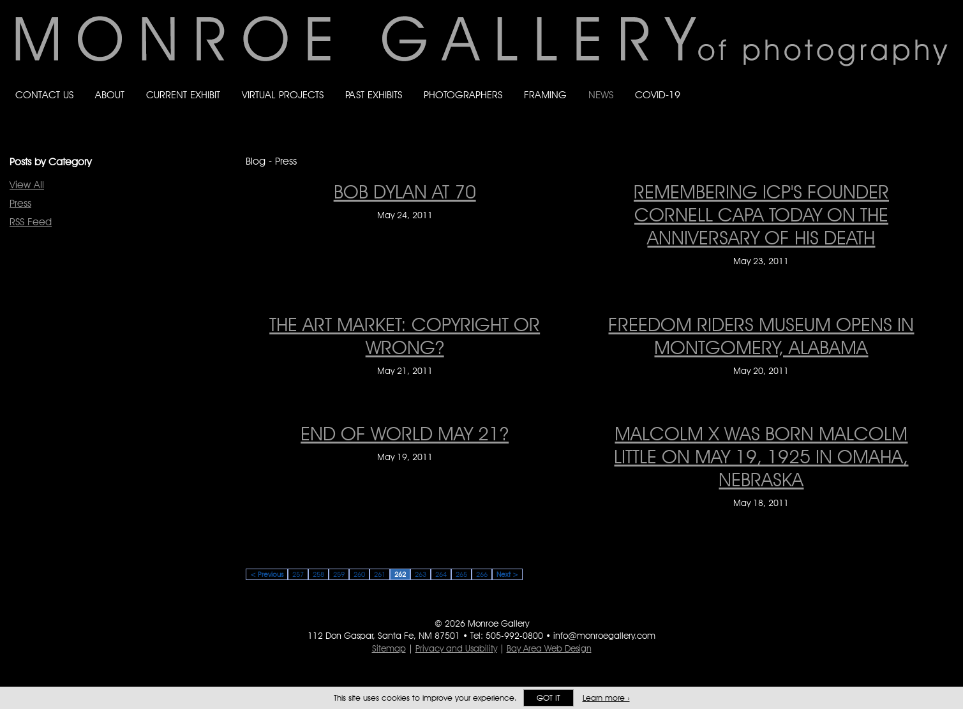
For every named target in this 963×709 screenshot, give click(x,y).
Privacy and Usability (456, 648)
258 (318, 574)
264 (441, 574)
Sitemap (389, 648)
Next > (507, 574)
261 (379, 574)
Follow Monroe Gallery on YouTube (942, 82)
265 (461, 574)
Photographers (463, 95)
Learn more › (606, 698)
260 (359, 574)
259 (339, 574)
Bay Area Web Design (549, 648)
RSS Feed (31, 222)
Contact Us (44, 95)
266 (482, 574)
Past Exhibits (373, 95)
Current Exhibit (183, 95)
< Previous (266, 574)
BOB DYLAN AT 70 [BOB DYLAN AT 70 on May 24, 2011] (405, 191)
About (109, 95)
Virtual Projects (283, 95)
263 (420, 574)
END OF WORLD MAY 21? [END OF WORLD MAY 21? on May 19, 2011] (405, 433)
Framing (545, 95)
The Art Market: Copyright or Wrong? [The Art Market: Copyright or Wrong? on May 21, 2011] (404, 336)
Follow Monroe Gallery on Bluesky (891, 82)
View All (27, 185)
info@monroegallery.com (604, 636)
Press (20, 203)
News (600, 95)
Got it (548, 698)
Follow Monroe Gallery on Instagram (916, 82)
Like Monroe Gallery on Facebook (865, 82)
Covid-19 (657, 95)
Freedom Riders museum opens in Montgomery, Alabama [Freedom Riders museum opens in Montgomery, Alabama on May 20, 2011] (761, 336)
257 (298, 574)
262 (400, 574)
